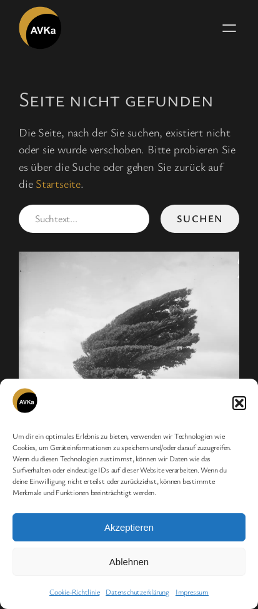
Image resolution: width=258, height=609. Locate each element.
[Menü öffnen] (229, 28)
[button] (239, 403)
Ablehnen (129, 561)
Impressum (192, 591)
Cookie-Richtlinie (74, 591)
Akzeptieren (129, 527)
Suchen (200, 218)
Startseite (58, 183)
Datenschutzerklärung (137, 591)
